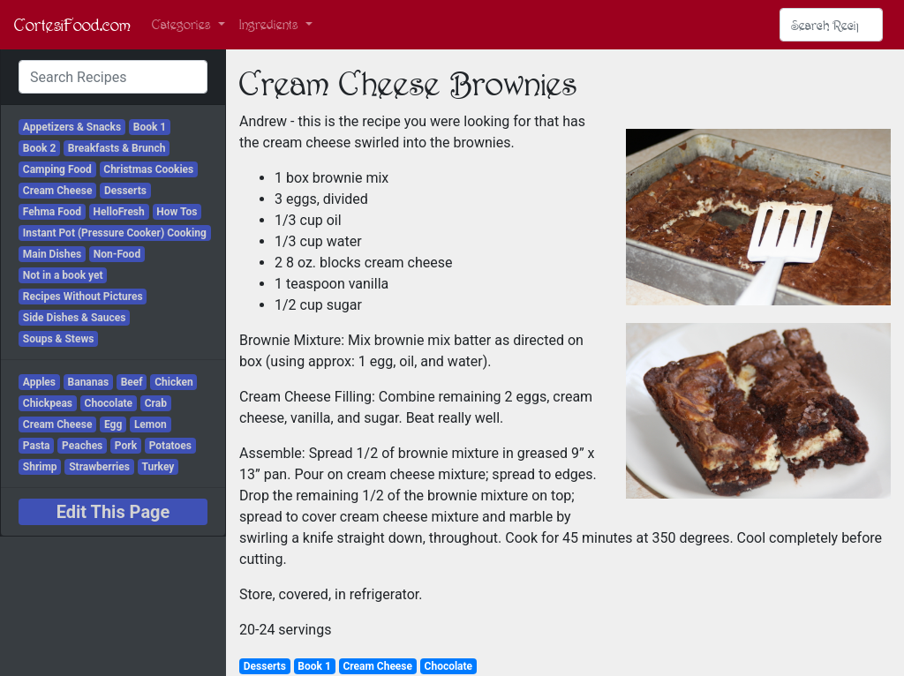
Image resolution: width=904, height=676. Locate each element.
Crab (156, 403)
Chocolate (109, 403)
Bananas (88, 382)
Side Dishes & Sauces (74, 318)
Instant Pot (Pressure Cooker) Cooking (115, 233)
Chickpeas (47, 403)
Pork (126, 445)
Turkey (157, 467)
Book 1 (149, 127)
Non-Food (117, 254)
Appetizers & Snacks (72, 127)
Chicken (173, 382)
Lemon (150, 424)
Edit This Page (113, 511)
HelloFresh (119, 212)
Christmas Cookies (148, 169)
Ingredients (270, 24)
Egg (113, 424)
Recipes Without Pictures (83, 296)
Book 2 (39, 148)
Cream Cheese (58, 190)
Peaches (82, 445)
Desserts (125, 190)
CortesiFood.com (72, 24)
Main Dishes (52, 254)
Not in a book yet (63, 275)
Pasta (36, 445)
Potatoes (170, 445)
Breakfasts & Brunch (117, 148)
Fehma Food (52, 212)
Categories (183, 24)
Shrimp (40, 467)
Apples (39, 382)
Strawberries (99, 467)
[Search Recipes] (831, 24)
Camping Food (57, 169)
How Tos (176, 212)
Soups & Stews (58, 339)
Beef (132, 382)
